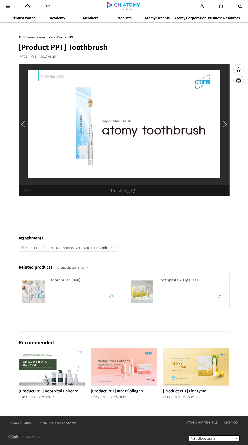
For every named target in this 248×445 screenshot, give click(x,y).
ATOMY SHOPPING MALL (201, 422)
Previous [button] (23, 124)
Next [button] (225, 124)
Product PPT (65, 37)
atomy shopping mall (73, 267)
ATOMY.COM (232, 422)
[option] (124, 124)
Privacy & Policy (19, 423)
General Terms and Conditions (56, 423)
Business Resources (39, 37)
